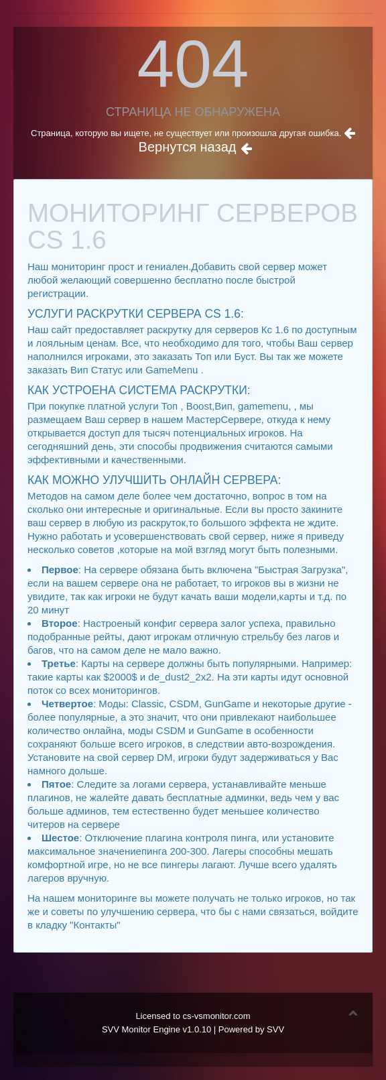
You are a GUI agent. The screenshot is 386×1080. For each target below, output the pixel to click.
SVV (275, 1029)
